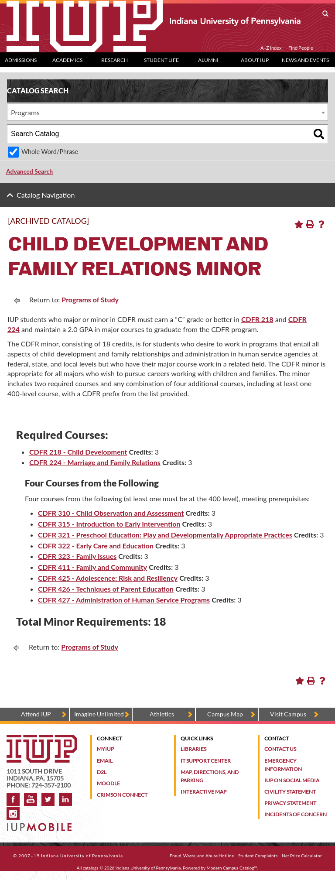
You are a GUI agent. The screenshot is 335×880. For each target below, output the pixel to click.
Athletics (162, 714)
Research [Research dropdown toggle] (114, 60)
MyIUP (105, 749)
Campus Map (225, 714)
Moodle (108, 783)
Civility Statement (290, 791)
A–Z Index (271, 48)
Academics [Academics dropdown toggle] (67, 60)
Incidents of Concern (295, 814)
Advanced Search (29, 171)
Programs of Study (90, 299)
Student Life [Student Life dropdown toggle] (161, 60)
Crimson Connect (122, 794)
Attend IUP (36, 714)
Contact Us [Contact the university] (280, 749)
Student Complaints (257, 855)
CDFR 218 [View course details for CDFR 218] (257, 319)
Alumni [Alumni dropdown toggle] (208, 60)
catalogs (91, 867)
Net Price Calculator (302, 855)
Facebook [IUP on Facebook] (13, 799)
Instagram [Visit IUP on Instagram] (13, 813)
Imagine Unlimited (99, 714)
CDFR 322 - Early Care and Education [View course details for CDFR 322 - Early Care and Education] (96, 545)
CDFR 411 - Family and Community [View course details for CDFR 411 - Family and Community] (92, 567)
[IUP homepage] (42, 739)
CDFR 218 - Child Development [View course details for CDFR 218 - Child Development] (78, 452)
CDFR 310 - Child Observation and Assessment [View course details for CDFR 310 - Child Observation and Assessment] (111, 513)
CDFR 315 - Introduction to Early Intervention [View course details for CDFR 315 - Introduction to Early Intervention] (109, 524)
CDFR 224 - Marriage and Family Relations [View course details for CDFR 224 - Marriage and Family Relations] (95, 462)
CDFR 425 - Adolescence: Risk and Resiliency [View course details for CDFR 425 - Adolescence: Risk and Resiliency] (108, 578)
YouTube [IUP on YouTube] (30, 799)
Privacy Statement (290, 803)
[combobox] (167, 112)
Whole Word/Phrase (49, 151)
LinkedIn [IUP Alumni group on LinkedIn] (65, 799)
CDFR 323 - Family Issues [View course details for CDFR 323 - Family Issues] (77, 556)
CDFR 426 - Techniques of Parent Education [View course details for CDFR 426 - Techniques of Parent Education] (106, 589)
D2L (101, 772)
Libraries (193, 749)
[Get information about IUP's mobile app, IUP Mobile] (40, 824)
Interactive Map (203, 791)
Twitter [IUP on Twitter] (48, 799)
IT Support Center (206, 760)
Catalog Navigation (46, 195)
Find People (300, 48)
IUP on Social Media (291, 780)
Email (105, 760)
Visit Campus (288, 714)
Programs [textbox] (25, 112)
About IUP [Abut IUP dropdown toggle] (255, 60)
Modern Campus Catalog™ (232, 867)
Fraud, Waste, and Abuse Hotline (202, 855)
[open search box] (325, 14)
